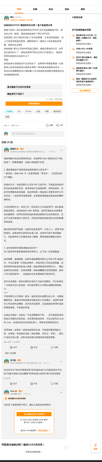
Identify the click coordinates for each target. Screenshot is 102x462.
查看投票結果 (34, 104)
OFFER (28, 111)
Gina (12, 391)
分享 (61, 125)
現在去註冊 (43, 430)
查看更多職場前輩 (33, 452)
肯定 (35, 347)
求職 (47, 111)
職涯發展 (57, 111)
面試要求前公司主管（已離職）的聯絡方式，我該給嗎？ (86, 38)
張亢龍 (13, 360)
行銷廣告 (9, 111)
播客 (83, 9)
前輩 (35, 9)
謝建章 (13, 149)
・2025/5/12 (51, 152)
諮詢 (67, 9)
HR (19, 111)
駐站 (51, 9)
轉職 (7, 117)
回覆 (56, 347)
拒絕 (38, 111)
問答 (19, 9)
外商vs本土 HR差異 (84, 49)
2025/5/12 (18, 17)
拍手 (15, 347)
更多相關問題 (85, 91)
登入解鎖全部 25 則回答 (34, 414)
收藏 (51, 125)
